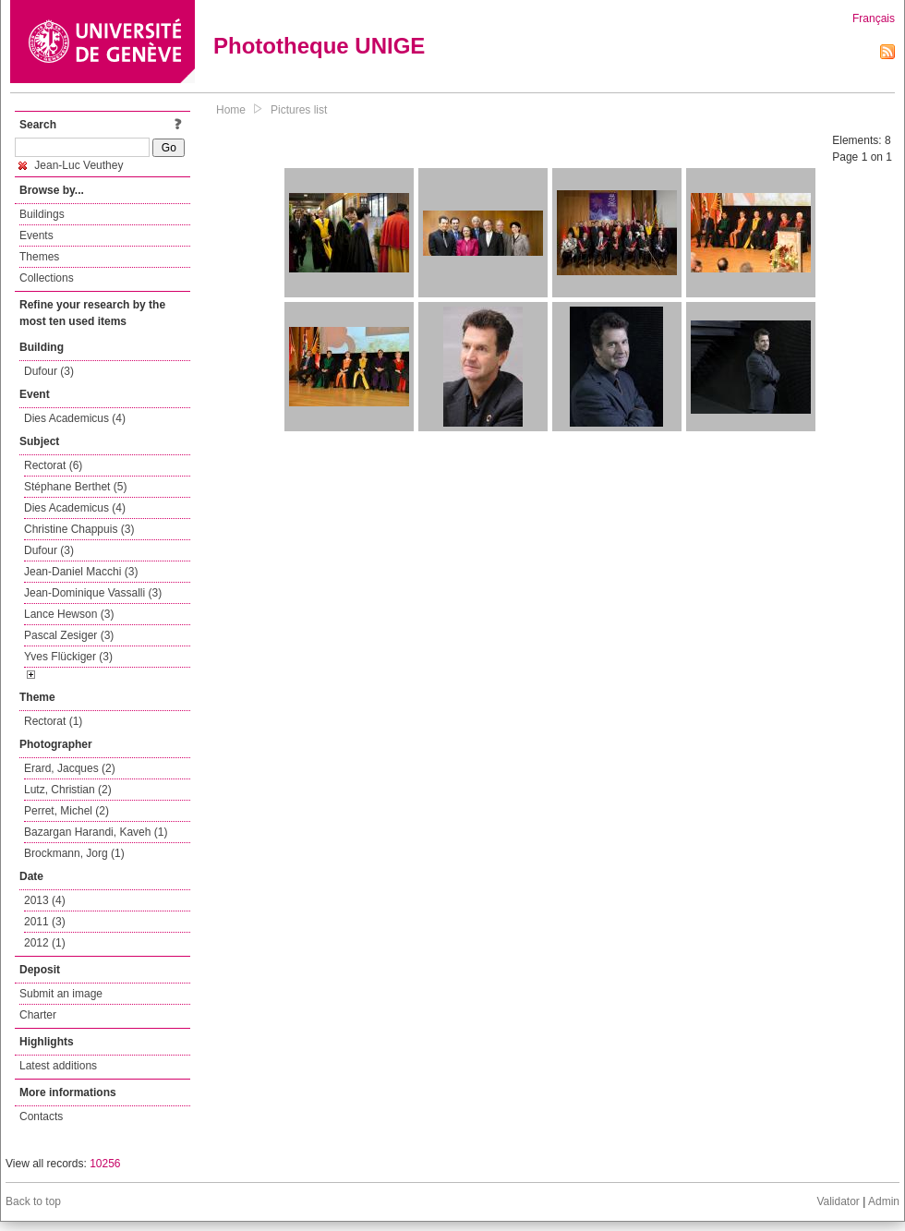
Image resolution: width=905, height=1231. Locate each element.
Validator (837, 1201)
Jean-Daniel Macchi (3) (81, 571)
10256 (105, 1163)
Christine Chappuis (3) (79, 529)
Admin (883, 1201)
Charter (37, 1014)
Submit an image (61, 993)
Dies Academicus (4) (75, 418)
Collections (46, 278)
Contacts (41, 1116)
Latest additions (58, 1065)
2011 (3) (45, 921)
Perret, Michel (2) (66, 810)
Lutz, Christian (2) (68, 789)
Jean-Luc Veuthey (70, 165)
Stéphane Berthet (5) (75, 486)
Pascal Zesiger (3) (69, 635)
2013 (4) (45, 900)
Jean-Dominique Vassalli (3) (93, 592)
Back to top (33, 1201)
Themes (39, 256)
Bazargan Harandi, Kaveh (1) (95, 832)
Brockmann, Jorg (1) (74, 853)
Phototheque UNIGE (319, 45)
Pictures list (299, 109)
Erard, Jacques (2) (69, 768)
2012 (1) (45, 942)
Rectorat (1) (53, 721)
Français (873, 18)
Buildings (42, 214)
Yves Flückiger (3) (68, 656)
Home (231, 109)
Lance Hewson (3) (69, 614)
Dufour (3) (49, 371)
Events (36, 235)
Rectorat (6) (53, 465)
